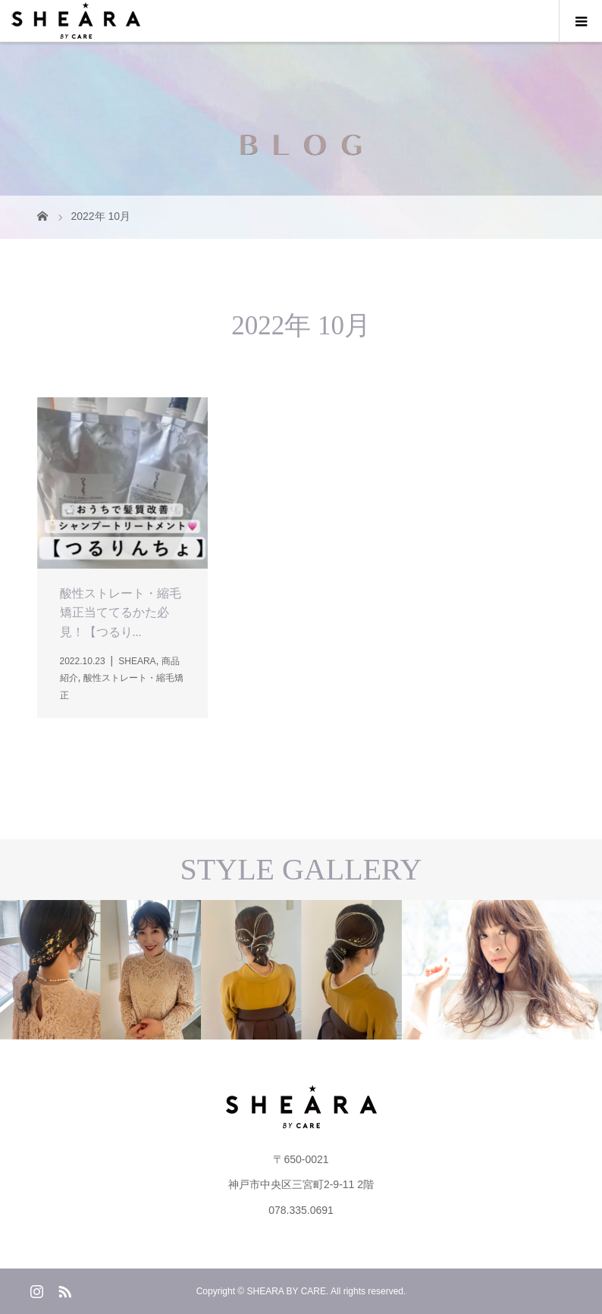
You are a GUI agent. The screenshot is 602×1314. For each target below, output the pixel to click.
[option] (100, 969)
